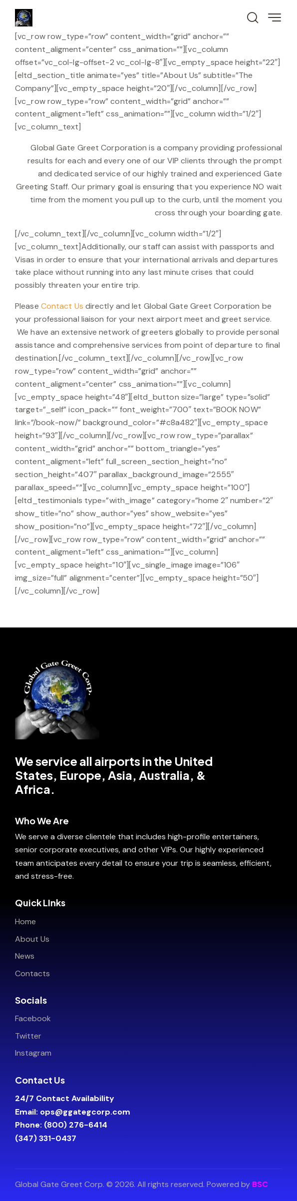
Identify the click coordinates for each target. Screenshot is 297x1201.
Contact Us (62, 306)
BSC (260, 1184)
